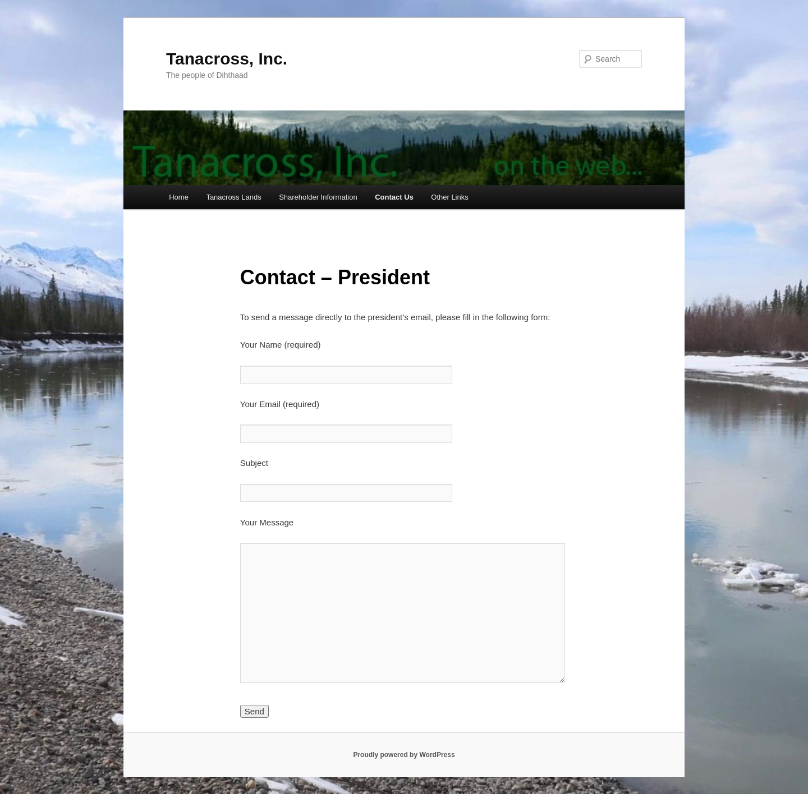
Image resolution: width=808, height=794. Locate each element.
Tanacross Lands (233, 197)
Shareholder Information (318, 197)
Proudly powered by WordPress (403, 755)
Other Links (449, 197)
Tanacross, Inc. (226, 58)
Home (179, 197)
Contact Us (394, 197)
